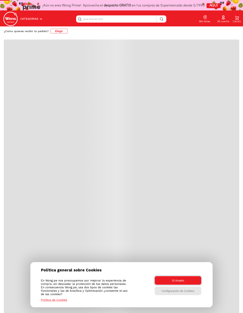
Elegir (59, 31)
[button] (223, 19)
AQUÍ (213, 5)
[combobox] (121, 19)
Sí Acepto (178, 280)
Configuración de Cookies (178, 290)
